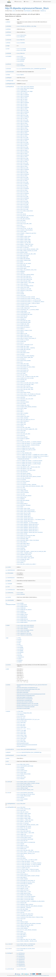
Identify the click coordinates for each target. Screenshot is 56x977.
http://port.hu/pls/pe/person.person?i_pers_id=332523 (27, 705)
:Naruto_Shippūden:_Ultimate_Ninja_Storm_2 (27, 527)
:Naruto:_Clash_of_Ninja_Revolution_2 (26, 511)
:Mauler (20, 800)
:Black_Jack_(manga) (23, 255)
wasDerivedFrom (10, 749)
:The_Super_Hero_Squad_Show (25, 786)
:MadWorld (21, 498)
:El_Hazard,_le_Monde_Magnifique (25, 355)
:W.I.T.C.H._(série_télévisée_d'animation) (27, 929)
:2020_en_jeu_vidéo (22, 209)
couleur (8, 567)
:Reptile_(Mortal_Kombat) (23, 773)
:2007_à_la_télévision (23, 164)
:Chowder (20, 293)
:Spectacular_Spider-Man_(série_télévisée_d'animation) (29, 905)
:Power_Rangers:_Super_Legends (25, 557)
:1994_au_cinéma (22, 105)
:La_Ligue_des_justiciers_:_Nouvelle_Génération (28, 444)
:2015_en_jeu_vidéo (22, 201)
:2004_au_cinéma (22, 150)
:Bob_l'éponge (21, 265)
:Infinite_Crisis (21, 424)
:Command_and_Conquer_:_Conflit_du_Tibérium (28, 303)
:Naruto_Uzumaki (22, 533)
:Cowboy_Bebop (22, 311)
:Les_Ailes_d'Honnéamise (24, 478)
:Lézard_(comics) (22, 770)
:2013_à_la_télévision (23, 193)
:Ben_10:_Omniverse (23, 247)
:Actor (19, 642)
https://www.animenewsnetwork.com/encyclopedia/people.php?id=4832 (31, 694)
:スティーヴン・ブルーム (23, 728)
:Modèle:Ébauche (22, 615)
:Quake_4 (20, 562)
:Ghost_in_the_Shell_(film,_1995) (25, 384)
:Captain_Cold (21, 834)
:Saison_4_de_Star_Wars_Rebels (25, 899)
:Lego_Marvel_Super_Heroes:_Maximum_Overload (29, 476)
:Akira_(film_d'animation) (23, 218)
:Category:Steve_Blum (24, 712)
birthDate (8, 29)
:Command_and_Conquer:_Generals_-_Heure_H (28, 298)
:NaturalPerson (20, 657)
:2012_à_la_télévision (23, 188)
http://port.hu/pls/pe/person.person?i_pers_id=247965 (27, 703)
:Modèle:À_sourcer (22, 614)
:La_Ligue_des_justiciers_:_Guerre (25, 861)
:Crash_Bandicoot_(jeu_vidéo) (24, 314)
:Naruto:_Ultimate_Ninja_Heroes (25, 517)
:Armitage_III (21, 226)
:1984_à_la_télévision (23, 94)
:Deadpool (20, 769)
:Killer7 (20, 440)
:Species (19, 661)
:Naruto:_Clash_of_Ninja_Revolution (26, 509)
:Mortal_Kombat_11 (22, 874)
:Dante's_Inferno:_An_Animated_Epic (26, 781)
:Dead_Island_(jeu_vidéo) (23, 320)
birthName (8, 32)
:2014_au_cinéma (22, 194)
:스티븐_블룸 (21, 730)
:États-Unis (21, 36)
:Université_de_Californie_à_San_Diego (26, 26)
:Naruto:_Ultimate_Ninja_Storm (25, 521)
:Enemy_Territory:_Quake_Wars (25, 357)
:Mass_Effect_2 (21, 934)
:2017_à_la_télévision (23, 207)
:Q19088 (20, 647)
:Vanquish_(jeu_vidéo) (23, 926)
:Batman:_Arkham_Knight (23, 239)
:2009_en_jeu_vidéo (22, 172)
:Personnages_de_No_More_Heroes (26, 794)
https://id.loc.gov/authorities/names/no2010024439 (27, 744)
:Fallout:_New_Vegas (23, 363)
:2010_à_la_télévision (23, 179)
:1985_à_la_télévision (23, 96)
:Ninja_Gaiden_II (22, 541)
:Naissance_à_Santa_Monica (24, 290)
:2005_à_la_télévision (23, 155)
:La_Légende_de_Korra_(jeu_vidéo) (26, 448)
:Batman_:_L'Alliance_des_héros (25, 244)
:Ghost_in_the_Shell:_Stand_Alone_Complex (27, 382)
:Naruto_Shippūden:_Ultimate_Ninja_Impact (27, 525)
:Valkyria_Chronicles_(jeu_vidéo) (25, 925)
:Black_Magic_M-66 (22, 257)
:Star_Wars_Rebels (22, 909)
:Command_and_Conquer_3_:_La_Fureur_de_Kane (29, 300)
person (14, 10)
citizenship (8, 39)
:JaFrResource (21, 959)
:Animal (19, 658)
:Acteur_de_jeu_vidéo (23, 287)
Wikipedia (18, 975)
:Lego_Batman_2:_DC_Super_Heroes (26, 470)
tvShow (8, 74)
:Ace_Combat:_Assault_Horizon (25, 210)
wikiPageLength (9, 80)
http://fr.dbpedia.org (28, 10)
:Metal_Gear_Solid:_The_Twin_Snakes (26, 939)
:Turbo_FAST (21, 918)
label (7, 669)
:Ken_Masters (21, 858)
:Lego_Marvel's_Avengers (24, 473)
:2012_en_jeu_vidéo (22, 186)
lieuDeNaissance (10, 577)
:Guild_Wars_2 (21, 400)
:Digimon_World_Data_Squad (24, 336)
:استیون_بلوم (21, 724)
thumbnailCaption (10, 71)
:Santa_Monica (21, 35)
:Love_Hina (21, 494)
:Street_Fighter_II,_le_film (23, 910)
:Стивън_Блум (22, 720)
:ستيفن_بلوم (21, 717)
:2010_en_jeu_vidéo (22, 177)
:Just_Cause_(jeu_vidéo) (23, 433)
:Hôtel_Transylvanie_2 (23, 421)
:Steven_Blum (21, 727)
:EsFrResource (21, 962)
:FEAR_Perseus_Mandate (24, 360)
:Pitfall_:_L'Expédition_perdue (24, 552)
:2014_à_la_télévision (23, 198)
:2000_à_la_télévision (23, 134)
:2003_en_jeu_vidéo (22, 147)
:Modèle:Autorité (22, 604)
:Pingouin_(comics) (22, 885)
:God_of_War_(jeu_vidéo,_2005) (25, 389)
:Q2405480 (20, 61)
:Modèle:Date (21, 608)
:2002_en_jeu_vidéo (22, 142)
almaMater (8, 26)
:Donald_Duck (21, 341)
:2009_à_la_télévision (23, 174)
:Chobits (20, 292)
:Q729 (19, 655)
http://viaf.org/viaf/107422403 (23, 743)
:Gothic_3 (20, 390)
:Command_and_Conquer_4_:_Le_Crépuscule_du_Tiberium (30, 301)
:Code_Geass (21, 295)
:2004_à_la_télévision (23, 151)
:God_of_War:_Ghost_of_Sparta (25, 387)
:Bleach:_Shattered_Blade (24, 260)
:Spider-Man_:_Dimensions (24, 907)
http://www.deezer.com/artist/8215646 (24, 700)
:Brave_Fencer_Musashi (23, 266)
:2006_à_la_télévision (23, 159)
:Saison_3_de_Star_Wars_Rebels (25, 898)
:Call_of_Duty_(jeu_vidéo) (23, 280)
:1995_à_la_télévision (23, 112)
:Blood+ (20, 261)
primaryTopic (9, 968)
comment (8, 664)
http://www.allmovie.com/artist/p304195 (25, 698)
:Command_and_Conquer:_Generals (26, 296)
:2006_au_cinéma (22, 156)
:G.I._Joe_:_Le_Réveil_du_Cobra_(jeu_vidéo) (27, 376)
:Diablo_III (20, 328)
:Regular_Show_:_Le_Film (24, 891)
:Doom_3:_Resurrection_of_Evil (25, 344)
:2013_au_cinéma (22, 190)
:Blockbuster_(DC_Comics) (24, 826)
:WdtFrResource (21, 965)
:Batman (20, 234)
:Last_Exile (21, 451)
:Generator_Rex (22, 379)
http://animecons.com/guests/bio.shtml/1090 (25, 706)
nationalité (9, 583)
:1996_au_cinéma (22, 113)
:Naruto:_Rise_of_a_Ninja (23, 513)
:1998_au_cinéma (22, 123)
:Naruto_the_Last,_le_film (23, 537)
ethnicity (8, 42)
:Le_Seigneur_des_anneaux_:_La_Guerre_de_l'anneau (29, 460)
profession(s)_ (10, 592)
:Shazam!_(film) (21, 902)
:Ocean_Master (21, 772)
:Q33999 (20, 650)
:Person (19, 639)
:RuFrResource (21, 964)
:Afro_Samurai (21, 214)
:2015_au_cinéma (22, 199)
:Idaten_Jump (21, 422)
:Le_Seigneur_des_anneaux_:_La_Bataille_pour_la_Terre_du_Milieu (32, 454)
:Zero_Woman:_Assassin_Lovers (25, 789)
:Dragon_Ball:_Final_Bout (23, 349)
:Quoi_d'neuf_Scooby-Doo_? (24, 784)
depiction (8, 752)
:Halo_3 (20, 409)
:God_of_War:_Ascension (23, 386)
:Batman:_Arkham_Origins (24, 241)
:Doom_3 (20, 343)
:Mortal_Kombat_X (22, 503)
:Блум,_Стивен (22, 735)
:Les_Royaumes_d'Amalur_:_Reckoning (26, 484)
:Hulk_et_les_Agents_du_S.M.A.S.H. (26, 419)
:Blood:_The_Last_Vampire (24, 263)
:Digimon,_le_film (22, 333)
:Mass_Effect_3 (21, 936)
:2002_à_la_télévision (23, 143)
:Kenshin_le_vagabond (23, 438)
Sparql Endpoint (47, 1)
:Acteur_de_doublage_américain (25, 285)
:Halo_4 (20, 411)
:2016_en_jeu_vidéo (22, 204)
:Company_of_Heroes (23, 304)
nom (8, 586)
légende (8, 580)
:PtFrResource (20, 954)
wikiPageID (8, 77)
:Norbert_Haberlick (22, 878)
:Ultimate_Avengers (22, 788)
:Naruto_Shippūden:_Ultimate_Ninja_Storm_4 (27, 530)
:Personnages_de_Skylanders (24, 883)
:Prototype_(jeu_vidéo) (23, 559)
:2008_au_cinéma (22, 166)
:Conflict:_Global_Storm (23, 308)
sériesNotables (10, 600)
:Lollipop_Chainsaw (22, 490)
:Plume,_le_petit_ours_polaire (24, 556)
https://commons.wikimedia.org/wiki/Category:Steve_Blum (28, 689)
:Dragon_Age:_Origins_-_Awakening (26, 347)
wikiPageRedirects (10, 803)
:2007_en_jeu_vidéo (22, 163)
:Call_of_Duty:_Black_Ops (24, 276)
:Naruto (20, 506)
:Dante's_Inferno (22, 317)
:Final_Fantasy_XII (22, 368)
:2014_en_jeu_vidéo (22, 196)
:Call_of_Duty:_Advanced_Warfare (25, 274)
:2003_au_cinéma (22, 145)
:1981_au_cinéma (22, 93)
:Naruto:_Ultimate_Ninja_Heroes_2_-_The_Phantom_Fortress (31, 519)
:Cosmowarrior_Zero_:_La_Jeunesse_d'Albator (28, 309)
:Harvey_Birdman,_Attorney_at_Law (26, 853)
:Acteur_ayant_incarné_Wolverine (25, 86)
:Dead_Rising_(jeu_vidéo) (24, 322)
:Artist (18, 644)
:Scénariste (21, 59)
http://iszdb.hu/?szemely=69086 (23, 708)
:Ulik (19, 920)
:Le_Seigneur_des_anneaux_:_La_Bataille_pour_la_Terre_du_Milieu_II (32, 456)
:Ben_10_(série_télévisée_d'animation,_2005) (27, 249)
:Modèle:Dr (21, 611)
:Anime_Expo (21, 810)
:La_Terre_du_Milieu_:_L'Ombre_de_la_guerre (28, 869)
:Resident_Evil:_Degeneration (24, 894)
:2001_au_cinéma (22, 136)
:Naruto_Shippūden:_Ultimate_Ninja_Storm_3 (27, 529)
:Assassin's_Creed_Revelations (25, 229)
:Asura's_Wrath (21, 231)
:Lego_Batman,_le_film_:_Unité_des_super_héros (28, 466)
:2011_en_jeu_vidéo (22, 182)
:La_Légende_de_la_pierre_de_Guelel (26, 449)
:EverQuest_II (21, 358)
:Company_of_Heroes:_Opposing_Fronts (27, 306)
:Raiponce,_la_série (22, 888)
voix (8, 948)
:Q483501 (20, 652)
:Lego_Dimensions (22, 471)
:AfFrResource (20, 961)
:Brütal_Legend (21, 268)
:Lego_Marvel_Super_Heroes (24, 474)
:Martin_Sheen (21, 933)
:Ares (19, 225)
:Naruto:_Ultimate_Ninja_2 (24, 514)
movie (7, 48)
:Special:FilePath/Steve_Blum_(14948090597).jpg (29, 752)
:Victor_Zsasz (21, 777)
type (7, 637)
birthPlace (8, 35)
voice (8, 792)
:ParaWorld (21, 548)
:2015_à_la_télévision (23, 202)
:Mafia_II (20, 502)
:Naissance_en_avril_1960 (24, 288)
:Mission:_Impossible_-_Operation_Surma (27, 941)
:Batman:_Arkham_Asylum (24, 236)
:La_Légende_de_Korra (23, 446)
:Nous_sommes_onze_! (23, 545)
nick (7, 761)
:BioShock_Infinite (22, 252)
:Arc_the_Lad (21, 222)
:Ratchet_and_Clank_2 (23, 890)
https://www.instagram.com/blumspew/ (24, 697)
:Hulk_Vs (20, 855)
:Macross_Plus (21, 497)
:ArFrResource (20, 956)
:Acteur (20, 56)
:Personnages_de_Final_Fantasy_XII (26, 880)
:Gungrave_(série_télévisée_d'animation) (26, 406)
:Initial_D (20, 425)
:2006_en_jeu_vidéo (22, 158)
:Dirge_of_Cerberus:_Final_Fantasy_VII (26, 338)
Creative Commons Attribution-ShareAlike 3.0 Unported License (39, 975)
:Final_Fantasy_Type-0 (23, 365)
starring (8, 781)
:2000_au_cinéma (22, 132)
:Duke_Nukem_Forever (23, 352)
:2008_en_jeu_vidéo (22, 167)
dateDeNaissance (10, 570)
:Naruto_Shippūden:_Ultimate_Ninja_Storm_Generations (30, 532)
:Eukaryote (20, 660)
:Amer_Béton (21, 220)
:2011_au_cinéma (22, 180)
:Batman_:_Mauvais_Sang (24, 821)
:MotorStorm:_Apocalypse (23, 505)
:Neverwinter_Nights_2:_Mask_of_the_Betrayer (28, 540)
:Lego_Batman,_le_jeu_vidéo (24, 468)
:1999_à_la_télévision (23, 131)
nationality (8, 53)
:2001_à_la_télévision (23, 139)
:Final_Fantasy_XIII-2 (23, 370)
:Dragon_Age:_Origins (23, 346)
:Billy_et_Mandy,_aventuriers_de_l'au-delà (27, 250)
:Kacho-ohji (21, 435)
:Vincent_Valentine (22, 799)
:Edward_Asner (21, 848)
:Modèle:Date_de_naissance (24, 609)
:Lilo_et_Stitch (21, 50)
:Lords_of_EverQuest (23, 492)
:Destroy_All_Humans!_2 (23, 327)
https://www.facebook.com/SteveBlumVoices (26, 695)
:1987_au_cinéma (22, 99)
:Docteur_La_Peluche (23, 339)
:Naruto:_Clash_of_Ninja (23, 508)
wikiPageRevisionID (10, 83)
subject (8, 625)
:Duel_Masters (21, 351)
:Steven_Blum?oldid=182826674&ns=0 (26, 749)
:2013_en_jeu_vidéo (22, 191)
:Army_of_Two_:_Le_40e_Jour (24, 228)
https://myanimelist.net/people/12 (23, 690)
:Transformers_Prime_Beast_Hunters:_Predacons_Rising (30, 917)
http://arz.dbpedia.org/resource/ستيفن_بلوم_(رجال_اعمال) (28, 719)
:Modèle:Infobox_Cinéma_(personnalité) (26, 620)
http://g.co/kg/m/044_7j (21, 746)
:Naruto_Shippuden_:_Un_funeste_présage (27, 522)
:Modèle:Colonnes (22, 606)
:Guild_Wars (21, 397)
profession (8, 64)
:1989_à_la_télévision (23, 102)
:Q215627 (20, 649)
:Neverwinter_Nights (22, 538)
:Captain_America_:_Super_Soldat (25, 282)
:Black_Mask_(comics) (23, 764)
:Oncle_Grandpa (22, 546)
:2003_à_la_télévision (23, 148)
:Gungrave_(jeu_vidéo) (23, 405)
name (7, 758)
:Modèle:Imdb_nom (22, 619)
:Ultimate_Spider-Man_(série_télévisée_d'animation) (29, 923)
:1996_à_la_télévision (23, 116)
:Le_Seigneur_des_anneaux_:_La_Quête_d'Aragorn (29, 463)
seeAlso (8, 684)
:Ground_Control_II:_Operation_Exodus (26, 395)
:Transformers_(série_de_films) (25, 915)
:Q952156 (20, 714)
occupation (8, 56)
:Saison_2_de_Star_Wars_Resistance (26, 896)
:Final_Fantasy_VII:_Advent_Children (26, 366)
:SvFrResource (21, 953)
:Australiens (21, 42)
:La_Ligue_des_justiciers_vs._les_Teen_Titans (28, 866)
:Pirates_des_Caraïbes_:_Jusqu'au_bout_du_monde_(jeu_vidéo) (31, 551)
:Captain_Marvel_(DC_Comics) (25, 835)
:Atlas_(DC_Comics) (22, 812)
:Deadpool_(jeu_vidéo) (23, 323)
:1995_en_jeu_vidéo (22, 110)
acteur (8, 944)
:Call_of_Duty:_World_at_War (24, 279)
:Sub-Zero (20, 775)
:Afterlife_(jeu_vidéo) (22, 217)
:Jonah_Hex (21, 432)
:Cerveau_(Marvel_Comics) (24, 837)
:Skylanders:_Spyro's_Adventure (25, 904)
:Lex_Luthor (21, 487)
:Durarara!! (20, 354)
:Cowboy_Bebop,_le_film (23, 312)
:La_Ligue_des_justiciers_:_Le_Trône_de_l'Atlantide (29, 443)
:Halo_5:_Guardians (22, 413)
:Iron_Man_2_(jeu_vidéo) (23, 427)
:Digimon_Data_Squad (23, 335)
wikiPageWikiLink (10, 86)
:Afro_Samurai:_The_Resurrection (25, 215)
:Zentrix (20, 931)
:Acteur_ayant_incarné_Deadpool (25, 88)
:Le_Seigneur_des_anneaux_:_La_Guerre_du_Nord (29, 462)
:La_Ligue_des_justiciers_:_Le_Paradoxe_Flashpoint (29, 441)
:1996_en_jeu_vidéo (22, 115)
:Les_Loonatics (21, 482)
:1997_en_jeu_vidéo (22, 120)
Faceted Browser (38, 1)
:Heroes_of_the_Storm (23, 416)
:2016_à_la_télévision (23, 206)
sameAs (8, 711)
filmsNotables (9, 573)
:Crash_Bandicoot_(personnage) (25, 765)
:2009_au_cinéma (22, 171)
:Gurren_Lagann (22, 408)
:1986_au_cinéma (22, 97)
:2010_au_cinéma (22, 175)
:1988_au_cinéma (22, 100)
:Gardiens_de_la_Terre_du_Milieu (25, 378)
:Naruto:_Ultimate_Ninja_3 (24, 516)
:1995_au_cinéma (22, 108)
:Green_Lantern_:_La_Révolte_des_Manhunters (28, 851)
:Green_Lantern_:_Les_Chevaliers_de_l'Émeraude (28, 394)
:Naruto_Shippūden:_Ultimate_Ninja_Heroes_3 (28, 524)
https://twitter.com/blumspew (22, 692)
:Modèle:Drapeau (22, 617)
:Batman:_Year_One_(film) (24, 242)
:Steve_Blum (20, 711)
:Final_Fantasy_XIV (22, 371)
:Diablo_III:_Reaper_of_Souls (24, 330)
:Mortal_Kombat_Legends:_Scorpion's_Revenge (28, 783)
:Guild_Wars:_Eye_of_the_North (25, 398)
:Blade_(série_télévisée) (23, 258)
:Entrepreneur (21, 57)
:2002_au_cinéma (22, 140)
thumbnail (8, 68)
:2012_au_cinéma (22, 185)
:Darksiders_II (21, 319)
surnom (8, 597)
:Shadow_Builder (22, 89)
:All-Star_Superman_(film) (23, 808)
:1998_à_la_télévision (23, 126)
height (7, 45)
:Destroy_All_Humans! (23, 325)
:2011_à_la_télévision (23, 183)
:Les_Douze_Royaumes (23, 481)
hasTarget (8, 953)
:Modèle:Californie (22, 622)
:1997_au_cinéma (22, 118)
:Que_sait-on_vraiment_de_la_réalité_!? (26, 564)
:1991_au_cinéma (22, 104)
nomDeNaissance (10, 589)
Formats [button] (26, 1)
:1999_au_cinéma (22, 128)
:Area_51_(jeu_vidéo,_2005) (24, 223)
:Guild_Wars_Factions (23, 401)
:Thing (19, 637)
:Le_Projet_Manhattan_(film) (24, 452)
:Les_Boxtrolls (21, 48)
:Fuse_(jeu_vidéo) (22, 374)
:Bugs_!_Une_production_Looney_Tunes (26, 269)
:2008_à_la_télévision (23, 169)
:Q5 (19, 653)
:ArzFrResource (21, 957)
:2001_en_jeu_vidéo (22, 137)
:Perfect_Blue (21, 549)
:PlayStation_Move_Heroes (24, 554)
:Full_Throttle (21, 373)
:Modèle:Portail (21, 612)
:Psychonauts (21, 560)
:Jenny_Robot (21, 430)
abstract (8, 21)
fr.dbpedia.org (43, 10)
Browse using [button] (18, 1)
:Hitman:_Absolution (22, 417)
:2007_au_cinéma (22, 161)
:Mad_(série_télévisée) (23, 500)
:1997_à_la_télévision (23, 121)
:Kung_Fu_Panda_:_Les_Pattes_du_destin (27, 859)
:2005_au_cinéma (22, 153)
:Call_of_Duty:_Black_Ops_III (24, 277)
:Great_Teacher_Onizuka (23, 392)
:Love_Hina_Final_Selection (24, 495)
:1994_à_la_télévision (23, 107)
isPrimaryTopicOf (10, 755)
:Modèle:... (20, 603)
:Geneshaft (21, 381)
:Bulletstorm (21, 271)
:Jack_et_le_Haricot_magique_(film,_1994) (27, 429)
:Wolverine (20, 778)
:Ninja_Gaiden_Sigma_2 (23, 543)
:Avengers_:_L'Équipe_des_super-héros (26, 233)
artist (8, 764)
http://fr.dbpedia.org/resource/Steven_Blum (27, 8)
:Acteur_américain (22, 284)
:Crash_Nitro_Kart (22, 315)
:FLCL (20, 362)
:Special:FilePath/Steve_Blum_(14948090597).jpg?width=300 (31, 68)
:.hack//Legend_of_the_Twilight (25, 91)
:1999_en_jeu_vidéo (22, 129)
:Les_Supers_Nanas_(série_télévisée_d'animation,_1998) (30, 486)
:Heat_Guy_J (21, 414)
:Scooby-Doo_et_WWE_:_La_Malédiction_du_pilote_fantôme (30, 901)
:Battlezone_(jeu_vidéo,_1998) (24, 245)
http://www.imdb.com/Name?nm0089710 (25, 701)
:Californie (20, 272)
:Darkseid (20, 767)
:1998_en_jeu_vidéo (22, 124)
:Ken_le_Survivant (22, 437)
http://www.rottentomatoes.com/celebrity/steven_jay (27, 687)
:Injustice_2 (21, 856)
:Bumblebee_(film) (22, 829)
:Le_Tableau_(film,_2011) (23, 465)
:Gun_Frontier (21, 403)
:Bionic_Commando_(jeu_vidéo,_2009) (26, 253)
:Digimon (20, 74)
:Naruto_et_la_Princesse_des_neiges (26, 535)
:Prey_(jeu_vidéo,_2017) (23, 886)
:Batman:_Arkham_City (23, 237)
